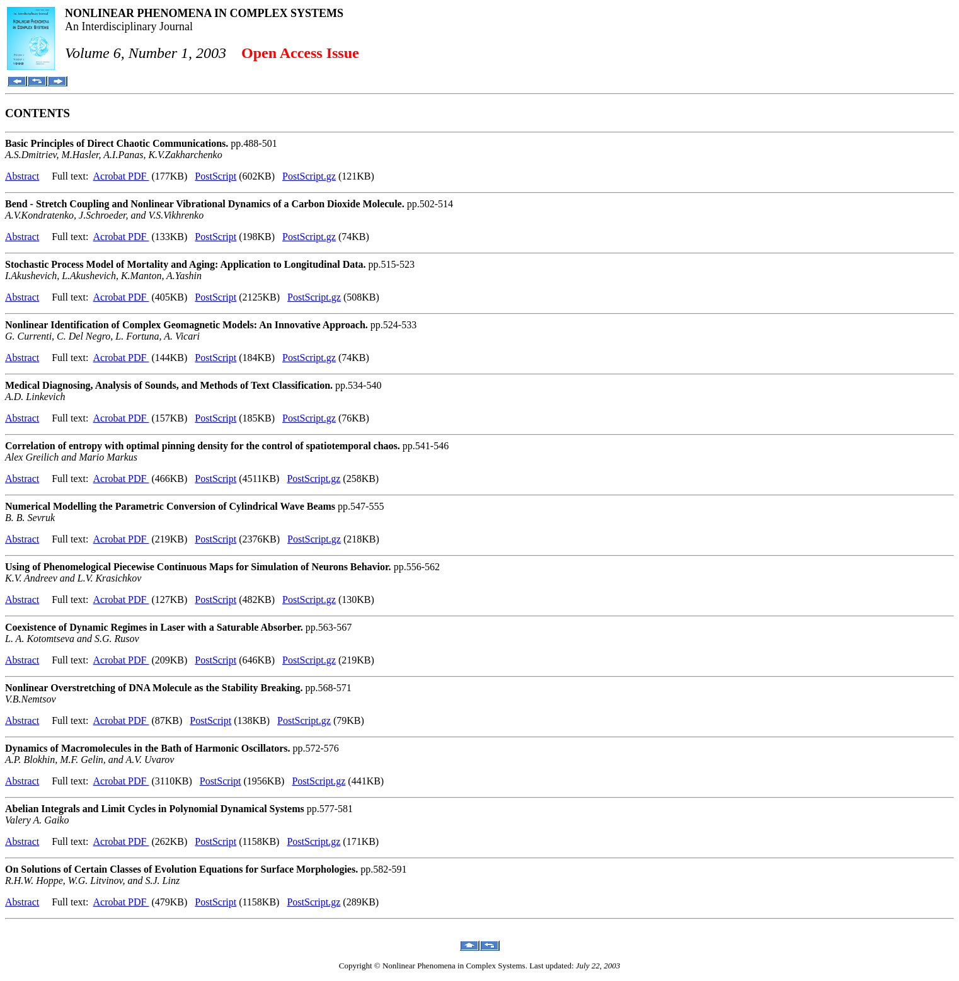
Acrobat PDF (121, 176)
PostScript (215, 176)
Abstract (22, 176)
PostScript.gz (309, 176)
